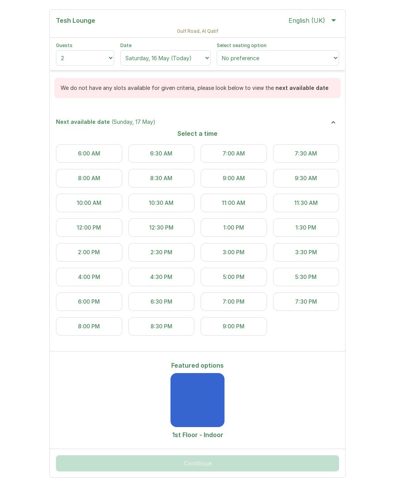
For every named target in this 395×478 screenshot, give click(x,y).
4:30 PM (161, 277)
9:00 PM (234, 326)
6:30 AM (161, 153)
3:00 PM (234, 252)
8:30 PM (161, 326)
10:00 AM (89, 202)
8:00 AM (89, 178)
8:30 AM (161, 178)
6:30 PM (161, 301)
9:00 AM (234, 178)
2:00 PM (89, 252)
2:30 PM (161, 252)
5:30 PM (306, 277)
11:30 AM (306, 202)
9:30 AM (306, 178)
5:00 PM (234, 277)
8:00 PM (89, 326)
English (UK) (312, 20)
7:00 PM (234, 301)
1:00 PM (233, 227)
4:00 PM (89, 277)
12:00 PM (89, 227)
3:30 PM (306, 252)
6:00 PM (89, 301)
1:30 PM (305, 227)
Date (126, 45)
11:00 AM (233, 202)
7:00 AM (234, 153)
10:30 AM (161, 202)
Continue (198, 463)
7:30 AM (306, 153)
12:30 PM (161, 227)
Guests (64, 45)
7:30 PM (306, 301)
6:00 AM (89, 153)
